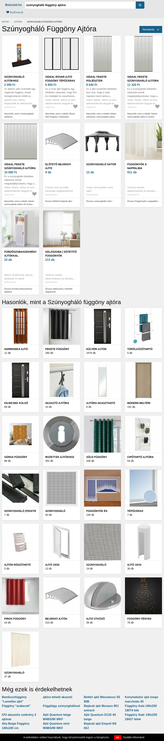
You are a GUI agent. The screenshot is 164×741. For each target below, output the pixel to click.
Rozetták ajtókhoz (59, 457)
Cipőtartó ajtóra (140, 457)
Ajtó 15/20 (52, 564)
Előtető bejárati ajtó (58, 166)
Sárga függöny (15, 457)
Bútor (5, 22)
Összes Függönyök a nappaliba (142, 201)
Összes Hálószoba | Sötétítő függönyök (58, 290)
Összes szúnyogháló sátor (99, 201)
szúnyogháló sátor (101, 164)
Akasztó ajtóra (57, 403)
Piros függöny (15, 618)
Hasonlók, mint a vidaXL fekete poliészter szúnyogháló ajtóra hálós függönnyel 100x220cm (101, 117)
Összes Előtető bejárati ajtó (58, 201)
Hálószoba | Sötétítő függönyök (61, 253)
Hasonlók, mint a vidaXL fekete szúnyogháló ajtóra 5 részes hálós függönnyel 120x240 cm (142, 117)
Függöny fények (139, 618)
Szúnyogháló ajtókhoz (14, 78)
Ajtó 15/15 (134, 564)
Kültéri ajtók (96, 349)
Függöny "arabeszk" (16, 705)
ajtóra (18, 22)
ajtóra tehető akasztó (57, 697)
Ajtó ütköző (95, 618)
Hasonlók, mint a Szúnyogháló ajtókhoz (19, 115)
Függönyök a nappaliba (137, 166)
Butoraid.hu (13, 4)
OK (117, 737)
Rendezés (149, 29)
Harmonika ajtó (16, 349)
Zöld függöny (96, 457)
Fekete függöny (57, 349)
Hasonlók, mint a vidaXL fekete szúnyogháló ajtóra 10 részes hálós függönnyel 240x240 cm (19, 204)
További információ (133, 737)
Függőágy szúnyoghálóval (61, 705)
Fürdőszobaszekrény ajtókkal (20, 253)
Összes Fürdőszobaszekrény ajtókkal (18, 290)
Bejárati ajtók (56, 618)
